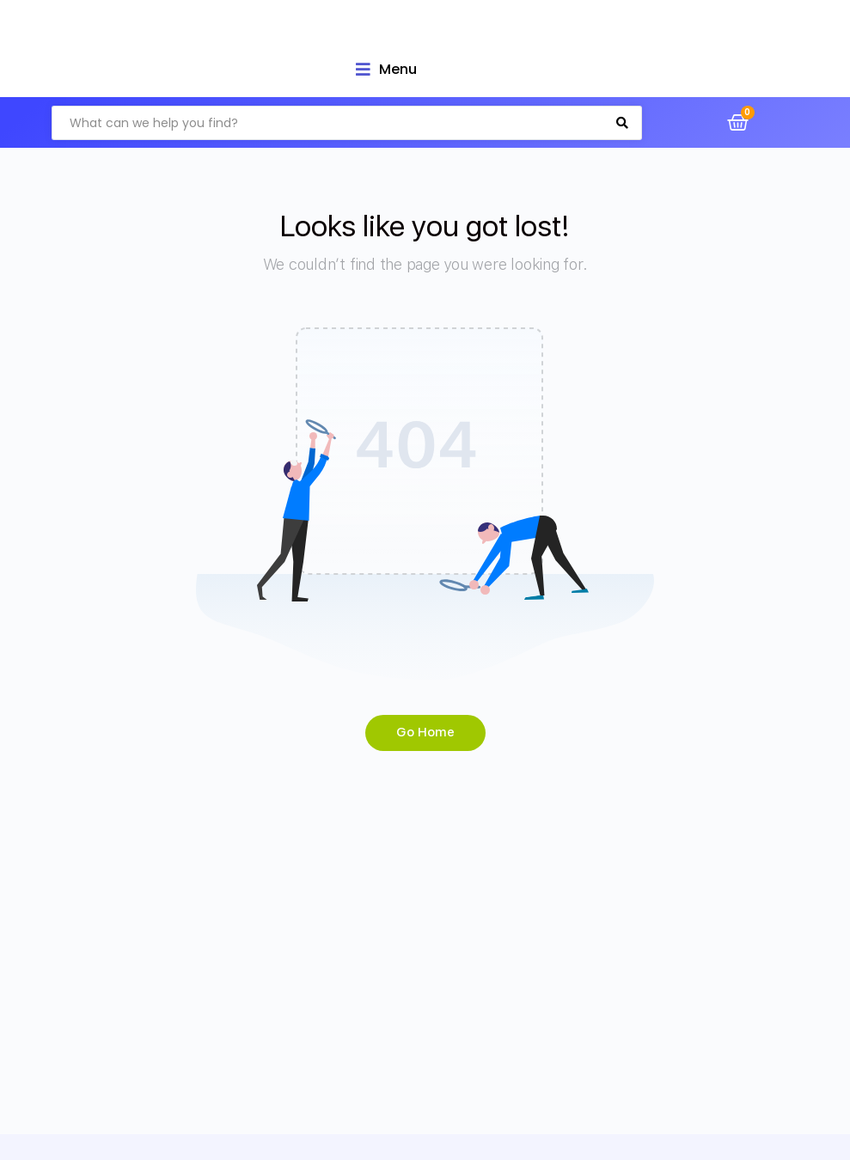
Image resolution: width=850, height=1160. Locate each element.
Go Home (425, 732)
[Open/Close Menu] (386, 69)
